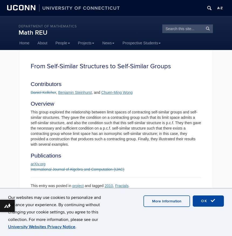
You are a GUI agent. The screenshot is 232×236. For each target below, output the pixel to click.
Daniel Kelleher (43, 92)
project (78, 186)
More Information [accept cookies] (166, 201)
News (108, 43)
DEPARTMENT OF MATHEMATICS (48, 26)
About (42, 43)
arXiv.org (38, 164)
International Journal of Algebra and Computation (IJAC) (77, 169)
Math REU (33, 33)
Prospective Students (141, 43)
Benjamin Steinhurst (75, 92)
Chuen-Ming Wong (116, 92)
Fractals (122, 186)
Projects (86, 43)
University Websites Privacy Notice (41, 227)
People (62, 43)
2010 (109, 186)
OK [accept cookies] (208, 200)
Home (24, 43)
